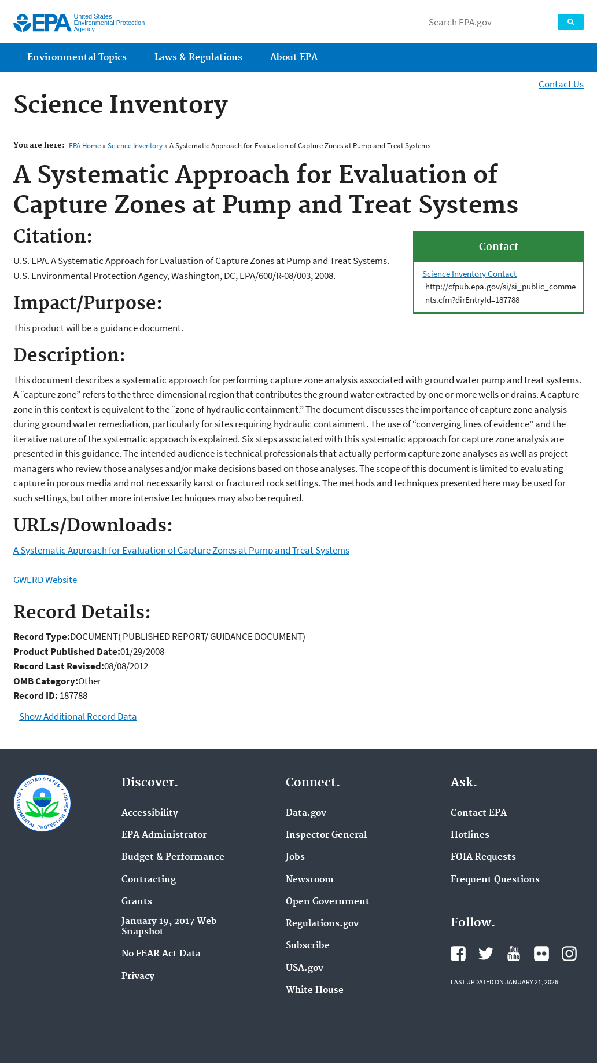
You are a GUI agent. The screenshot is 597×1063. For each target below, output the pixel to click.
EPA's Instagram (569, 953)
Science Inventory (135, 146)
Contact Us (561, 84)
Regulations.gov (322, 924)
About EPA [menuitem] (294, 57)
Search (571, 22)
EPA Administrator (164, 835)
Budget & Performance (172, 857)
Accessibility (149, 813)
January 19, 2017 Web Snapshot (169, 927)
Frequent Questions (495, 880)
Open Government (328, 902)
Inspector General (326, 835)
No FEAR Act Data (161, 954)
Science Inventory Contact (469, 273)
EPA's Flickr (541, 953)
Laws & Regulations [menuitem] (198, 57)
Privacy (137, 977)
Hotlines (470, 835)
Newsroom (310, 880)
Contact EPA (479, 813)
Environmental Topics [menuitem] (77, 57)
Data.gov (306, 813)
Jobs (295, 857)
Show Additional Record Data (78, 716)
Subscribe (308, 946)
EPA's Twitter (485, 953)
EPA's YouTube (513, 953)
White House (315, 990)
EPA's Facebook (458, 953)
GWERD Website (45, 579)
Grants (136, 902)
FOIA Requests (483, 857)
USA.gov (304, 968)
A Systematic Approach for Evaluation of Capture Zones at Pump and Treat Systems (181, 550)
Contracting (148, 880)
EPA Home (85, 146)
